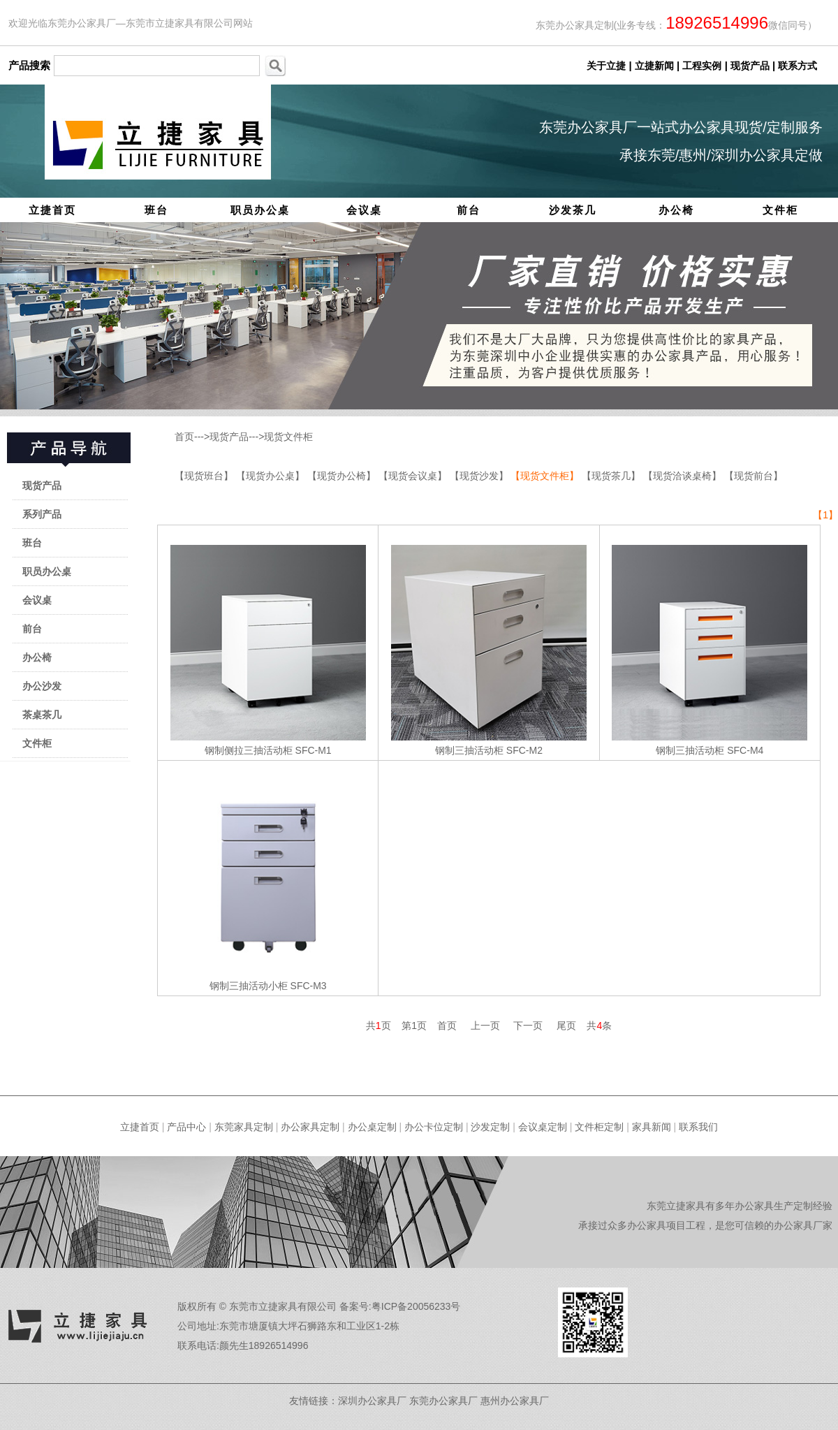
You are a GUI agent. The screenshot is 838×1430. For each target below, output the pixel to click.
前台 (468, 210)
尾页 (566, 1025)
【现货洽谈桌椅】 (683, 475)
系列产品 (41, 514)
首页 (184, 436)
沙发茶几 (572, 210)
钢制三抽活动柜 (469, 750)
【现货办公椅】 (342, 475)
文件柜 (780, 210)
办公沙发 (41, 686)
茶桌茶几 (41, 714)
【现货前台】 (753, 475)
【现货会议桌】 (414, 475)
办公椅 (676, 210)
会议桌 (364, 210)
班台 (156, 210)
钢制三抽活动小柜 (249, 985)
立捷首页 (52, 210)
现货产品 (41, 485)
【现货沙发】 (480, 475)
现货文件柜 (288, 436)
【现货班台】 (205, 475)
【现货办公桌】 (271, 475)
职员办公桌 (260, 210)
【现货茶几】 (612, 475)
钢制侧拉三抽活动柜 (249, 750)
